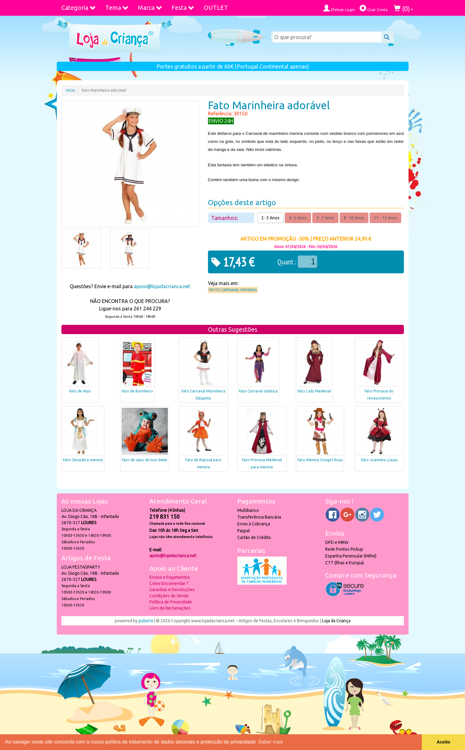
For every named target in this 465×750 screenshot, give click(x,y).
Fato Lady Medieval (314, 391)
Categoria (78, 7)
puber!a (146, 620)
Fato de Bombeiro (137, 391)
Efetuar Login (339, 8)
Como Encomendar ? (168, 583)
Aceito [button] (443, 742)
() (403, 8)
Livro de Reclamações (170, 608)
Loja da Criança (336, 620)
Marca (150, 7)
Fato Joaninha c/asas (379, 460)
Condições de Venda (169, 595)
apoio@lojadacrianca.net (162, 286)
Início (70, 90)
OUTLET (216, 7)
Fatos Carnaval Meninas (233, 290)
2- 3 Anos (270, 217)
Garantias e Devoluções (172, 589)
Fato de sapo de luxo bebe (144, 460)
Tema (117, 7)
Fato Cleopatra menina (83, 460)
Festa (183, 7)
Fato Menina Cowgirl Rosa (320, 460)
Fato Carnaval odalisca (258, 391)
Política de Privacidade (170, 601)
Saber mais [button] (270, 741)
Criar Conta (373, 8)
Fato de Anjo (80, 391)
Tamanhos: (225, 218)
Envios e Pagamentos (169, 577)
